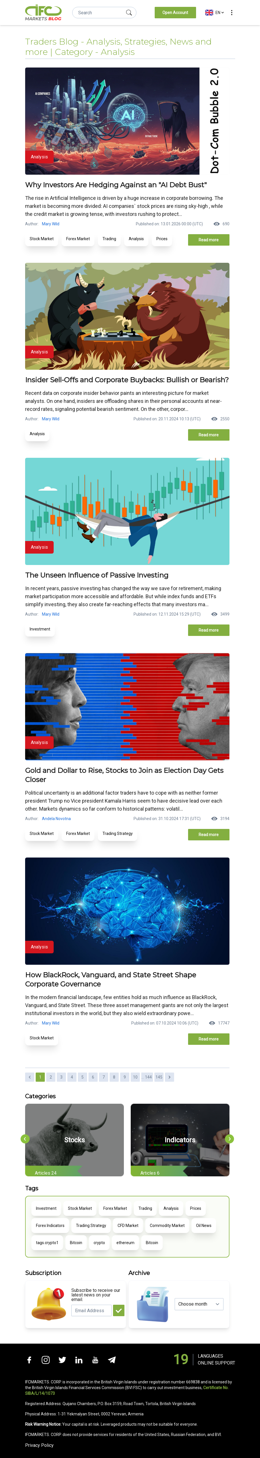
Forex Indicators (50, 1225)
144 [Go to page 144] (148, 1077)
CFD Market (128, 1225)
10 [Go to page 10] (135, 1077)
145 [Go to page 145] (159, 1077)
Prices (162, 238)
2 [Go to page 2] (51, 1077)
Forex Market (78, 238)
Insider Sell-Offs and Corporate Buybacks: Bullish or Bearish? (127, 380)
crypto (99, 1242)
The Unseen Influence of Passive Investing (96, 575)
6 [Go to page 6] (93, 1077)
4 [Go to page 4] (72, 1077)
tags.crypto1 (47, 1242)
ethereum (125, 1242)
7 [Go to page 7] (103, 1077)
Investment (40, 629)
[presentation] (25, 1138)
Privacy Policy (39, 1445)
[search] (129, 12)
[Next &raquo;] (169, 1077)
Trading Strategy (117, 833)
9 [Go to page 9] (125, 1077)
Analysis (136, 238)
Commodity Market (167, 1225)
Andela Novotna (56, 818)
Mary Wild (50, 224)
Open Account (175, 12)
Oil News (203, 1225)
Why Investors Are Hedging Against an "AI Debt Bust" (116, 185)
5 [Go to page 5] (82, 1077)
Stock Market (42, 238)
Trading (109, 238)
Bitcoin (76, 1242)
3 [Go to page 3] (61, 1077)
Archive (139, 1273)
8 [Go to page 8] (114, 1077)
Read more (209, 240)
